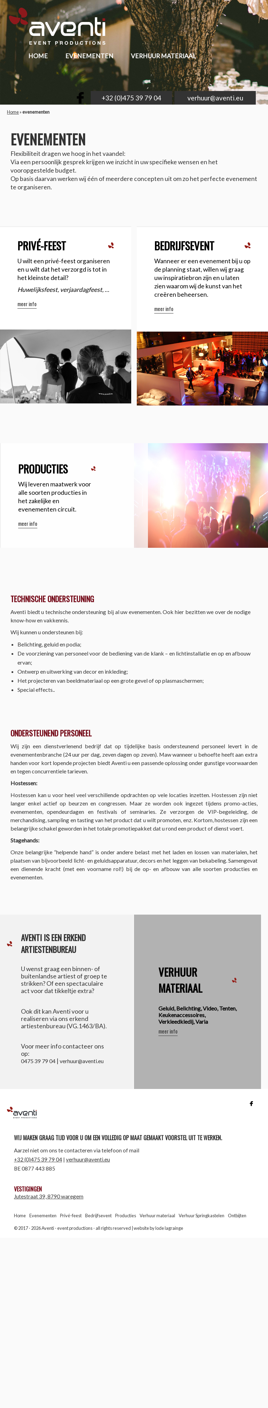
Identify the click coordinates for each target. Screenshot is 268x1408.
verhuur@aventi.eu (215, 98)
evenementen (89, 56)
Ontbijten (237, 1215)
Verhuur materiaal (163, 56)
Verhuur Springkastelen (201, 1215)
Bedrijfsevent (98, 1215)
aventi (62, 28)
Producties (125, 1215)
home (38, 56)
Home (13, 112)
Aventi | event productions (55, 1112)
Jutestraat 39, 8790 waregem (48, 1196)
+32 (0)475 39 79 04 (131, 98)
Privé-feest (71, 1215)
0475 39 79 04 (38, 1061)
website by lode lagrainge (158, 1228)
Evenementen (43, 1215)
